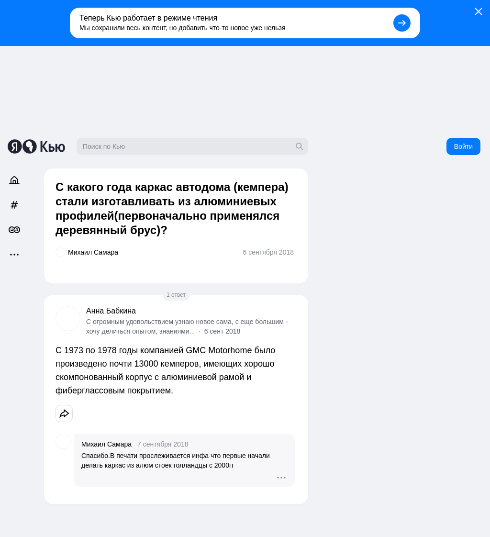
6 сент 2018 (222, 331)
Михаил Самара (106, 444)
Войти (463, 146)
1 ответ (176, 294)
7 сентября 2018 (162, 444)
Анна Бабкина (111, 311)
